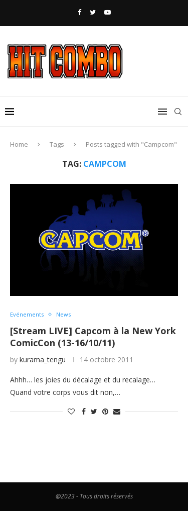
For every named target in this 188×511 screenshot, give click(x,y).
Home (19, 144)
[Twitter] (93, 12)
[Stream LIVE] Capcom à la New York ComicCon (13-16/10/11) (93, 337)
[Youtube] (107, 12)
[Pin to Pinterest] (105, 411)
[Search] (178, 111)
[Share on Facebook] (84, 411)
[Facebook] (79, 12)
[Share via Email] (116, 411)
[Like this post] (71, 411)
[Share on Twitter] (94, 411)
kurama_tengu (43, 359)
